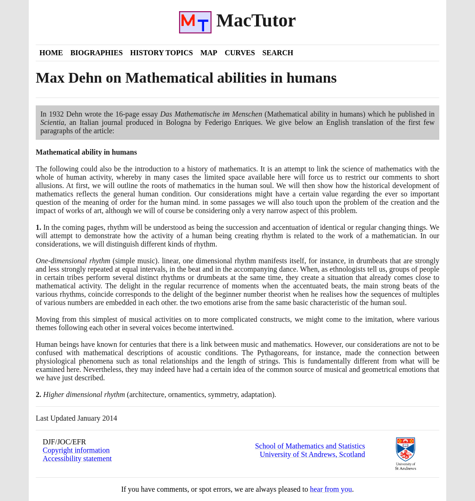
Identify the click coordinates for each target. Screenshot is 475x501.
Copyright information (76, 450)
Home (51, 53)
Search (278, 53)
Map (208, 53)
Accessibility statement (77, 458)
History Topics (161, 53)
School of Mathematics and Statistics (310, 446)
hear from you (331, 489)
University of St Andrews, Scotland (312, 454)
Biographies (97, 53)
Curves (240, 53)
